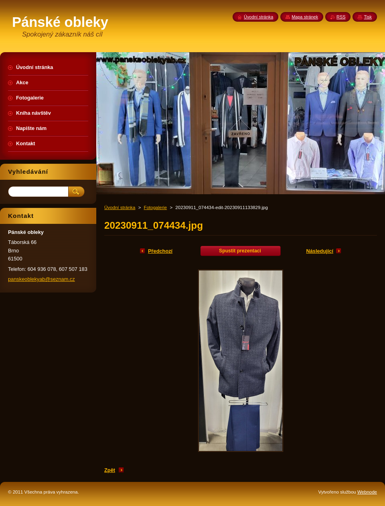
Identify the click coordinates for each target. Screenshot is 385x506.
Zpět (109, 470)
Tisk (368, 16)
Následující (319, 251)
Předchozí (160, 251)
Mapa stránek (305, 16)
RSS (340, 16)
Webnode (367, 492)
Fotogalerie (155, 207)
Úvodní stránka (119, 207)
